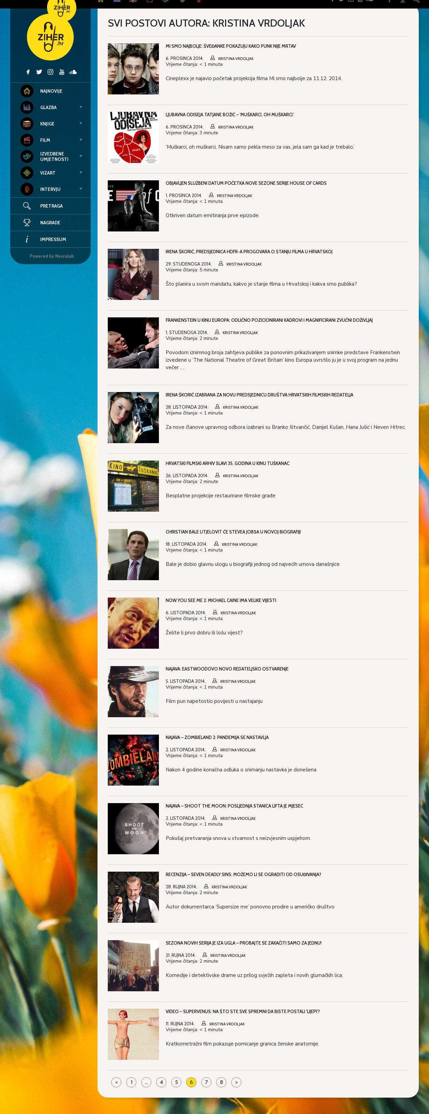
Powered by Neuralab (52, 256)
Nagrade (40, 222)
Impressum (43, 239)
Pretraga (51, 206)
